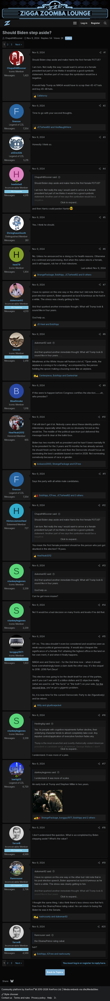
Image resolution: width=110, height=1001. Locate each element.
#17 (104, 763)
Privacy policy (38, 997)
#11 (104, 473)
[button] (75, 23)
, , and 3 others (61, 495)
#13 (104, 565)
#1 (104, 52)
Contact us (7, 997)
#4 (104, 168)
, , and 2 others (68, 817)
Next (17, 44)
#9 (104, 385)
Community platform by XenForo (32, 989)
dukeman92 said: (42, 342)
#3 (104, 137)
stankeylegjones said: (45, 772)
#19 (104, 862)
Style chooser (10, 994)
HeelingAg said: (42, 723)
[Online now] (16, 181)
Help (49, 997)
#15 (104, 636)
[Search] (105, 23)
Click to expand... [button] (69, 202)
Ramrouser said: (42, 935)
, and (58, 375)
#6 (104, 249)
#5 (104, 217)
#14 (104, 605)
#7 (104, 284)
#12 (104, 505)
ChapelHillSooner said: (45, 177)
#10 (104, 417)
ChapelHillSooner (14, 38)
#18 (104, 827)
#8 (104, 334)
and (54, 127)
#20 (104, 926)
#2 (104, 105)
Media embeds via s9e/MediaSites (81, 989)
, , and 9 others (64, 274)
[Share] (100, 52)
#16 (104, 715)
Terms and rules (22, 997)
